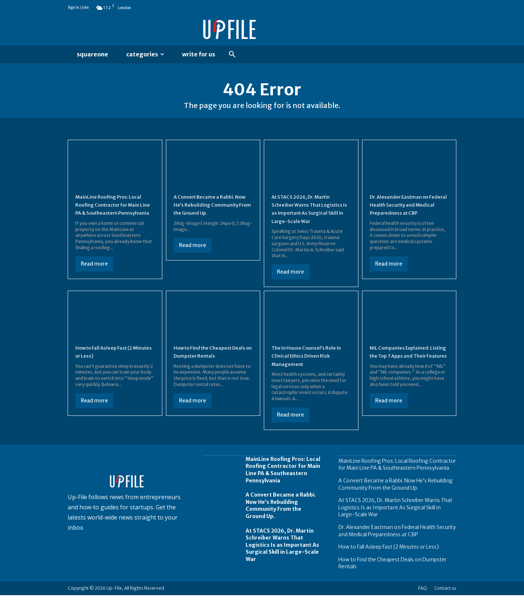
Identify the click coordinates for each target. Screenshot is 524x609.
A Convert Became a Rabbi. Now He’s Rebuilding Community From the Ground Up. (281, 519)
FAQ (422, 602)
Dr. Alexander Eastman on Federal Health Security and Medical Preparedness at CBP (397, 545)
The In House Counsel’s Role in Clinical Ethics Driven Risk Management (309, 369)
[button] (232, 55)
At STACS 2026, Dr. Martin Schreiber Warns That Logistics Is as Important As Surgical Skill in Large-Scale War (309, 218)
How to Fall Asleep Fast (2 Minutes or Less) (388, 560)
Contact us (445, 602)
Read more (94, 277)
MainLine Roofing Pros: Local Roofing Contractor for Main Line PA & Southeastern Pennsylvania (397, 478)
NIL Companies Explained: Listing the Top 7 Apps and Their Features (406, 369)
